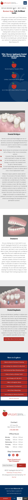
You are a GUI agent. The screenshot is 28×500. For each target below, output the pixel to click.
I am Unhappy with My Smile (14, 378)
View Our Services (14, 398)
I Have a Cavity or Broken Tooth (14, 374)
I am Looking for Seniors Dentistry (14, 394)
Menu (25, 3)
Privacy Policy (17, 472)
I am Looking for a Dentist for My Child (14, 366)
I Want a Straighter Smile (14, 382)
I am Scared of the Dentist (14, 386)
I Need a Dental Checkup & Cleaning (14, 362)
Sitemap (9, 472)
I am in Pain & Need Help (14, 390)
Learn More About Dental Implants (13, 339)
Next (21, 465)
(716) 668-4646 (14, 430)
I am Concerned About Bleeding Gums (14, 370)
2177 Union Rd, (14, 426)
